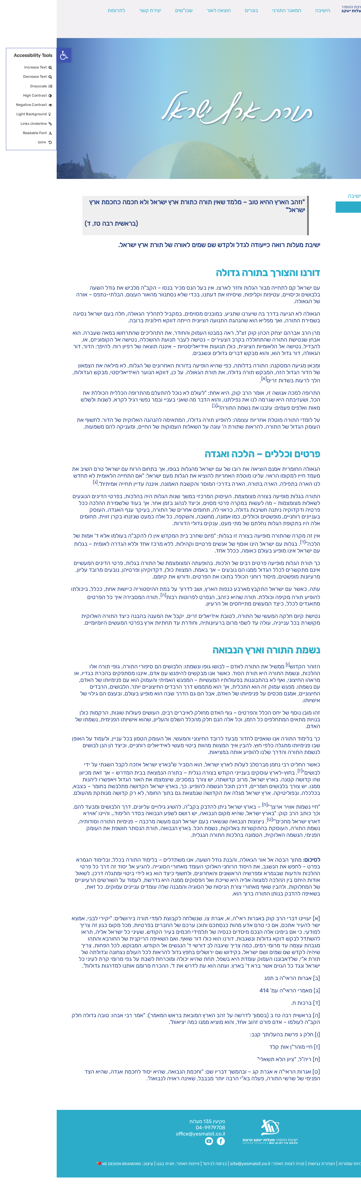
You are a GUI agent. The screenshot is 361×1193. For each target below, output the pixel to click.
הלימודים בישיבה (325, 218)
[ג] (260, 990)
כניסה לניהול (158, 1163)
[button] (7, 55)
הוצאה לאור (162, 10)
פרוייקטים (333, 263)
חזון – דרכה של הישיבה (317, 195)
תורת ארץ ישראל (325, 207)
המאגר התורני (230, 10)
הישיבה (266, 10)
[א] (259, 918)
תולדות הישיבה (327, 229)
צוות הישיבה (330, 252)
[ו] (260, 1034)
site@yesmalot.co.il (193, 1163)
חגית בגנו (108, 1163)
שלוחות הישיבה (327, 241)
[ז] (260, 1046)
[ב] (259, 978)
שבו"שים (127, 10)
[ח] (259, 1059)
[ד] (259, 1002)
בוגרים (194, 10)
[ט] (259, 1071)
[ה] (259, 1015)
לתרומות (59, 10)
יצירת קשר (93, 10)
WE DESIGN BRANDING (62, 1164)
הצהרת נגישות (264, 1163)
